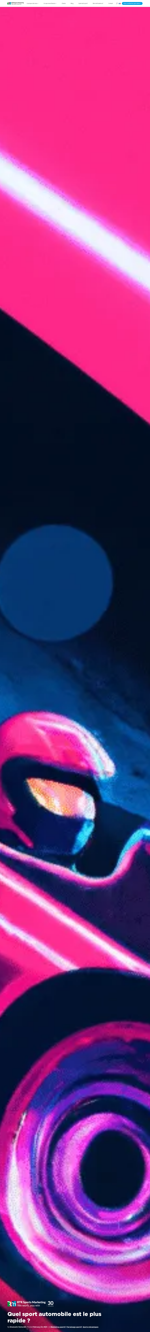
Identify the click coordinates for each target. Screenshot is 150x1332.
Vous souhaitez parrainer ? (132, 3)
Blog (72, 3)
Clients (64, 3)
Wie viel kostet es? (98, 3)
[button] (120, 3)
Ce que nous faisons (49, 3)
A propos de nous (32, 3)
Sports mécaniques (90, 1327)
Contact (110, 3)
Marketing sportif (58, 1327)
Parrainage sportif (74, 1327)
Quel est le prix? (83, 3)
